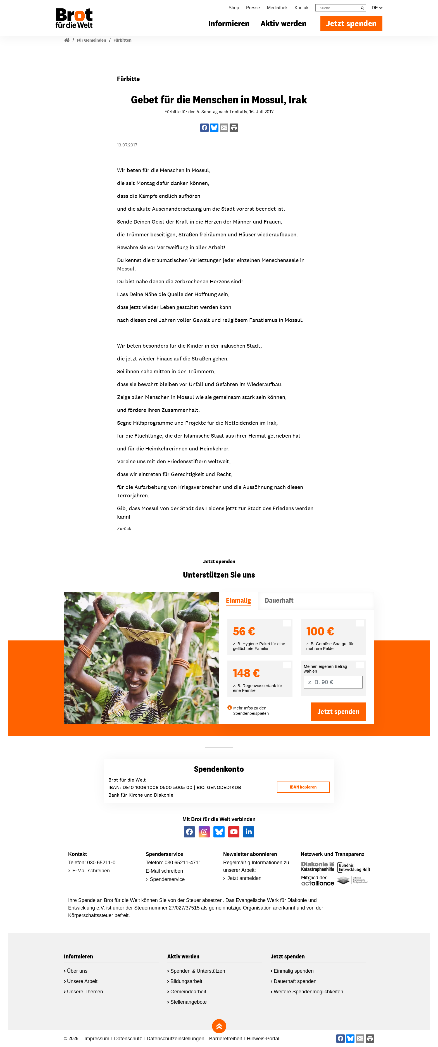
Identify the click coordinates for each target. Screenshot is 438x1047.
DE (377, 7)
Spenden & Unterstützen (197, 971)
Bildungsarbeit (186, 981)
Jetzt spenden (351, 23)
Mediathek (277, 7)
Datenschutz (128, 1038)
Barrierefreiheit (225, 1038)
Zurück (124, 528)
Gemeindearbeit (188, 991)
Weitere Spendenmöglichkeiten (308, 991)
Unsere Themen (85, 991)
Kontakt (302, 7)
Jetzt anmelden (244, 878)
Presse (253, 7)
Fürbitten (122, 40)
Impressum (96, 1038)
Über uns (77, 971)
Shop (234, 7)
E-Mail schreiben (91, 870)
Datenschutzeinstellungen (175, 1038)
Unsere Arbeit (82, 981)
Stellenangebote (188, 1002)
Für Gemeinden (91, 40)
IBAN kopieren (303, 787)
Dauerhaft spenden (295, 981)
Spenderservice (167, 879)
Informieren (228, 23)
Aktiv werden (283, 23)
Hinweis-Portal (263, 1038)
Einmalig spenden (294, 971)
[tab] (238, 601)
